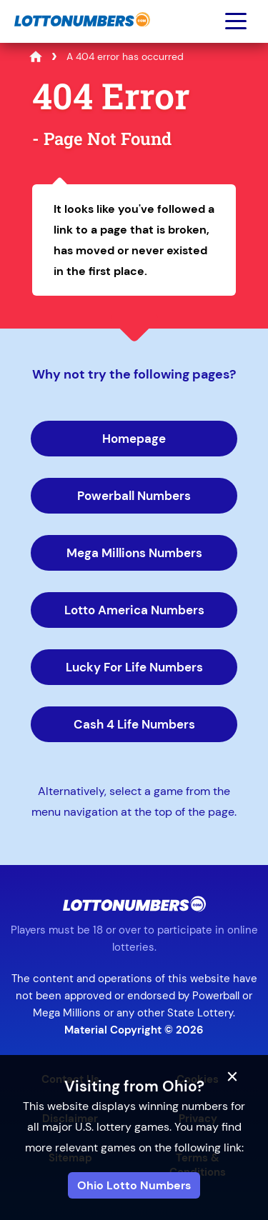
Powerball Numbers (134, 496)
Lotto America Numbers (134, 610)
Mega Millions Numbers (134, 553)
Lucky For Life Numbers (134, 667)
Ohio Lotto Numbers (134, 1185)
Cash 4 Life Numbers (134, 724)
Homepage (134, 438)
